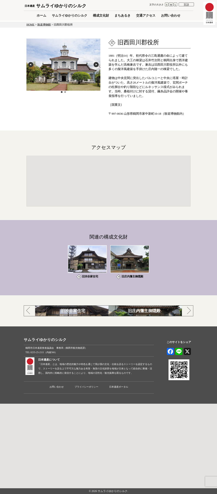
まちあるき (122, 15)
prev (30, 64)
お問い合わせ (170, 15)
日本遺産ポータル (118, 386)
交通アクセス (145, 15)
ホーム (41, 15)
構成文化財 (101, 15)
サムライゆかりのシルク (55, 5)
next (96, 64)
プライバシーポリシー (86, 386)
